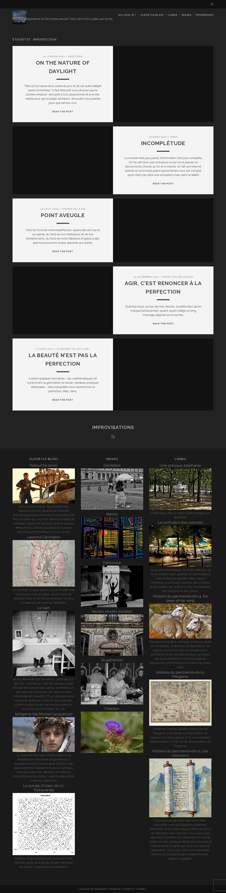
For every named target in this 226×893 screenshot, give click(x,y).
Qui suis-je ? (127, 15)
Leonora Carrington (43, 537)
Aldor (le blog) (152, 15)
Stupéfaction (112, 660)
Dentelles (112, 465)
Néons (112, 514)
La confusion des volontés (180, 522)
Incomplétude (163, 143)
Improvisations (113, 427)
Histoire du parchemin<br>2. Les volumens (180, 753)
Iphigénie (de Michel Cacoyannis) (43, 714)
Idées (174, 137)
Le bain (43, 608)
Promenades (204, 15)
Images (186, 15)
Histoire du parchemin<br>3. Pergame (180, 674)
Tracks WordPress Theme (98, 889)
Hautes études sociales (112, 611)
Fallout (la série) (43, 465)
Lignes (172, 15)
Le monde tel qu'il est (73, 349)
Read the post (62, 111)
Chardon (112, 708)
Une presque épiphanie (180, 465)
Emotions (75, 56)
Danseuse (112, 562)
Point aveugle (63, 215)
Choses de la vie (74, 209)
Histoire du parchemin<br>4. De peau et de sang (180, 598)
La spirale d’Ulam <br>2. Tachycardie (43, 787)
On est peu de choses (177, 277)
